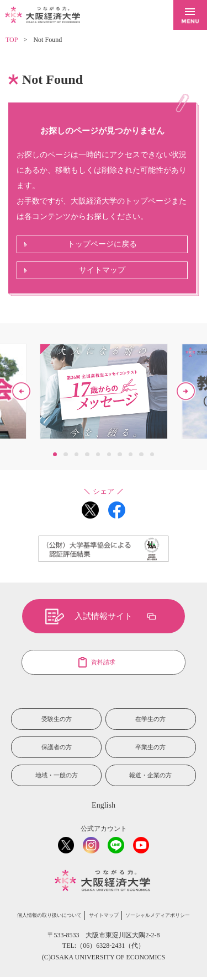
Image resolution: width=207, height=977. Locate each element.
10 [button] (152, 454)
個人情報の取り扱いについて (49, 915)
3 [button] (76, 454)
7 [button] (119, 454)
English (103, 805)
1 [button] (55, 454)
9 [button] (141, 454)
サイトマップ (102, 270)
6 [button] (109, 454)
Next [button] (186, 391)
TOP (12, 40)
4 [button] (87, 454)
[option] (104, 391)
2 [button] (65, 454)
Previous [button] (21, 391)
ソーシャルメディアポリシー (157, 915)
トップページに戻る (102, 244)
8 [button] (130, 454)
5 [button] (98, 454)
